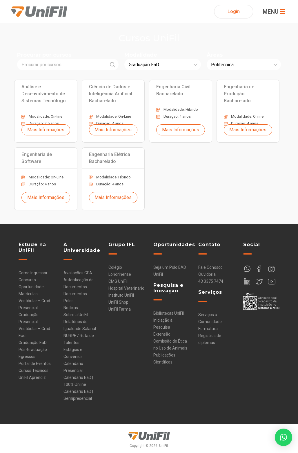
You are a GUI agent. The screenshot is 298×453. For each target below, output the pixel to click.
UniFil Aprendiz (32, 377)
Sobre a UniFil (75, 314)
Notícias (70, 307)
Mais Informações (45, 130)
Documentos (75, 293)
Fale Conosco (210, 267)
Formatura (208, 328)
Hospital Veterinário (126, 288)
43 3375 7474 (210, 281)
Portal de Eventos (35, 363)
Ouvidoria (207, 274)
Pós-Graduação (33, 349)
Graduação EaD (33, 342)
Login (234, 11)
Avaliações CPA (77, 273)
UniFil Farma (119, 309)
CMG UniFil (118, 281)
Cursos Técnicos (33, 370)
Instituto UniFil (121, 295)
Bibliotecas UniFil (168, 313)
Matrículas (28, 293)
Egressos (27, 356)
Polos (68, 300)
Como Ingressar (33, 273)
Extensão (161, 334)
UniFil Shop (118, 302)
